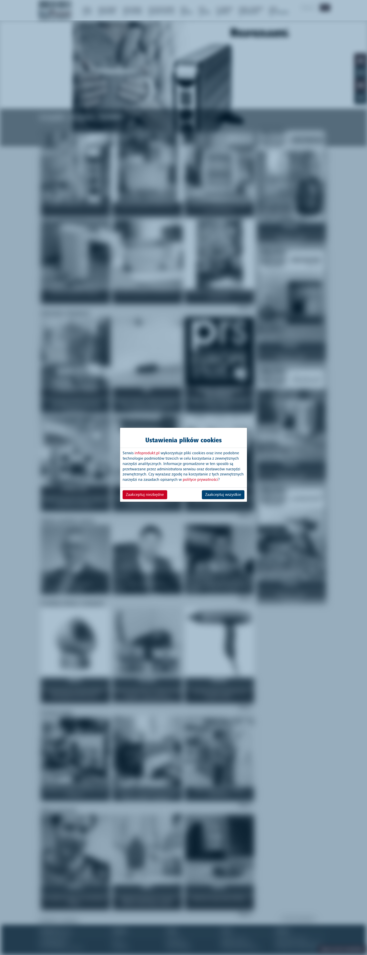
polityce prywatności (200, 479)
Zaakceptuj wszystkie (223, 494)
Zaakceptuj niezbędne (145, 494)
